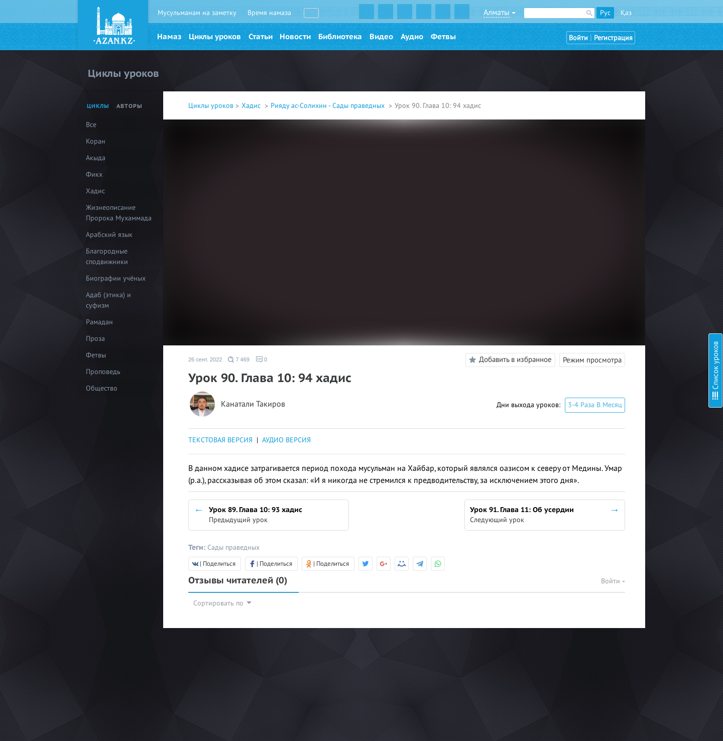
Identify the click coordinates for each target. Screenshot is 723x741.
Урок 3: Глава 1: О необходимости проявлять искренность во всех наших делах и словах (648, 88)
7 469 (239, 359)
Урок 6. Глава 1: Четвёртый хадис (639, 139)
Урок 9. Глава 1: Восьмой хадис (636, 180)
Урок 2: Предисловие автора (633, 64)
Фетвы (443, 36)
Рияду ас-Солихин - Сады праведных (329, 105)
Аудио (412, 36)
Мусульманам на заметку (197, 13)
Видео (381, 36)
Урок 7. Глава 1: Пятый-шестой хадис (645, 153)
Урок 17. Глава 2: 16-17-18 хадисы (641, 288)
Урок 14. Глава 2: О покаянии (633, 247)
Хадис (252, 105)
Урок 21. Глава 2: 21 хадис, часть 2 (642, 342)
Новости (295, 36)
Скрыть (703, 19)
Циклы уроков (215, 36)
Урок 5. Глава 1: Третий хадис (634, 125)
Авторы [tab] (129, 106)
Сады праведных (233, 547)
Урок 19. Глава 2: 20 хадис (629, 315)
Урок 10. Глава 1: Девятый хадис (638, 193)
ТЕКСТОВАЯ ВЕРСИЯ (220, 440)
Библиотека (340, 36)
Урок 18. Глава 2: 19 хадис (629, 302)
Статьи (261, 36)
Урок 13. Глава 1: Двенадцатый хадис (646, 234)
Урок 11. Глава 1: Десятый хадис (638, 207)
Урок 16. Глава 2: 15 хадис (629, 275)
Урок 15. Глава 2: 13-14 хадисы (636, 261)
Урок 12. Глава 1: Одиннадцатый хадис (649, 220)
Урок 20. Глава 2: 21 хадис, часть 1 (642, 329)
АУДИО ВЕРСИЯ (286, 440)
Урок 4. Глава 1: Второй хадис (634, 112)
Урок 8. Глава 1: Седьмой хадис (637, 166)
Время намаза (269, 13)
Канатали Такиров (253, 404)
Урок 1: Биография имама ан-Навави (646, 50)
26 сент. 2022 (205, 359)
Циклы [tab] (98, 106)
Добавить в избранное (509, 359)
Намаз (169, 36)
